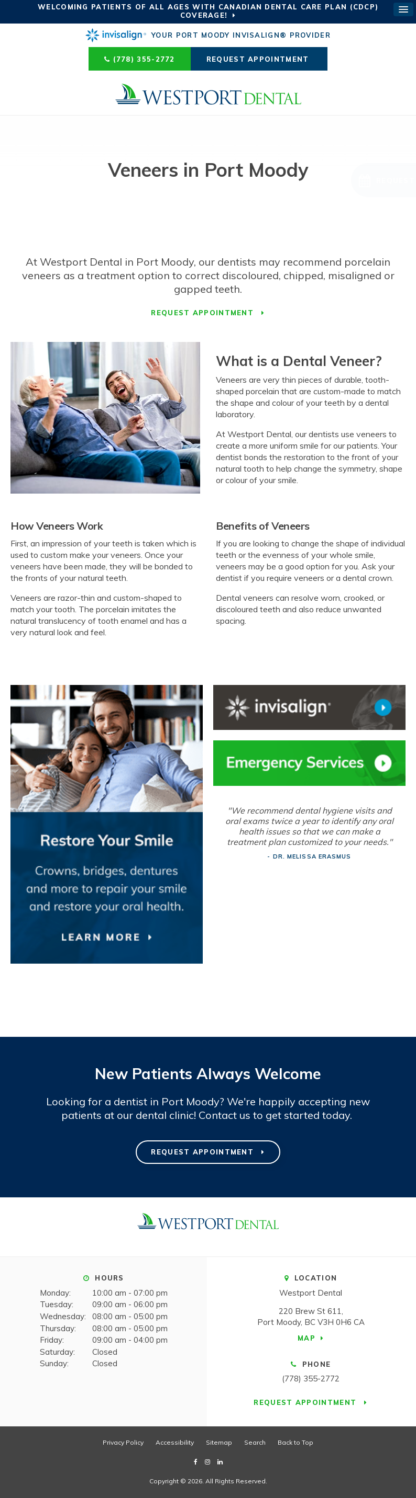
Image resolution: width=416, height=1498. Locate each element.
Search (255, 1442)
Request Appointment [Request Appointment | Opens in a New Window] (259, 59)
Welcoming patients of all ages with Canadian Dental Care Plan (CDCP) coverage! (208, 11)
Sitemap (219, 1442)
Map (306, 1338)
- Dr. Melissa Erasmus (309, 856)
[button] (344, 180)
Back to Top (295, 1442)
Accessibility (175, 1442)
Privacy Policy (123, 1442)
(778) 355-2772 (144, 59)
